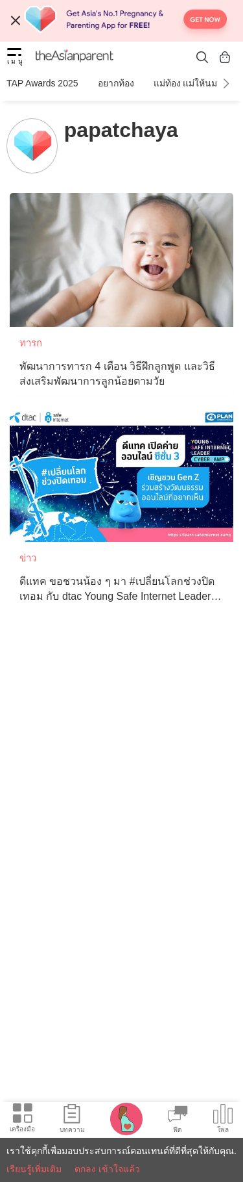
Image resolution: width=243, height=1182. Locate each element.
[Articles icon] (72, 1120)
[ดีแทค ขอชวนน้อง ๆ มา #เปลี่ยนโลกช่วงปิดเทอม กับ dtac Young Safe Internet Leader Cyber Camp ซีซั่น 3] (121, 475)
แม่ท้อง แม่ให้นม (186, 83)
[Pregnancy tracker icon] (126, 1118)
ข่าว (27, 557)
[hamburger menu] (14, 57)
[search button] (202, 57)
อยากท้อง (116, 83)
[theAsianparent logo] (74, 57)
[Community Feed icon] (177, 1120)
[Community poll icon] (223, 1120)
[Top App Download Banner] (121, 21)
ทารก (30, 342)
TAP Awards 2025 (42, 83)
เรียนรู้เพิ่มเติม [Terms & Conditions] (34, 1169)
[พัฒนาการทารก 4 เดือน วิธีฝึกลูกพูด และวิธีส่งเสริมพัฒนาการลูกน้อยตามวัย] (121, 260)
